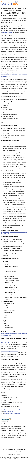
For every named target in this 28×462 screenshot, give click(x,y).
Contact (18, 454)
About (3, 449)
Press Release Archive (10, 449)
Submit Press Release (21, 449)
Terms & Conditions (8, 452)
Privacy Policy (11, 454)
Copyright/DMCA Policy (19, 452)
